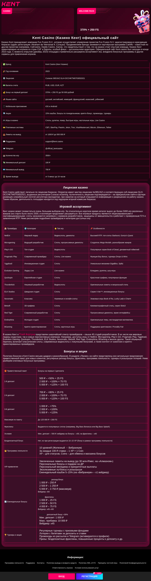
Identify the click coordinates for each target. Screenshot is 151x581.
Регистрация (89, 576)
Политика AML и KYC (87, 563)
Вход (62, 576)
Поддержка (30, 563)
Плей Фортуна (27, 334)
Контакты (40, 563)
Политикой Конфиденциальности (132, 563)
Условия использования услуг (87, 568)
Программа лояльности (14, 563)
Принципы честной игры (107, 563)
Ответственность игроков (62, 568)
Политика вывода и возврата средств (62, 563)
